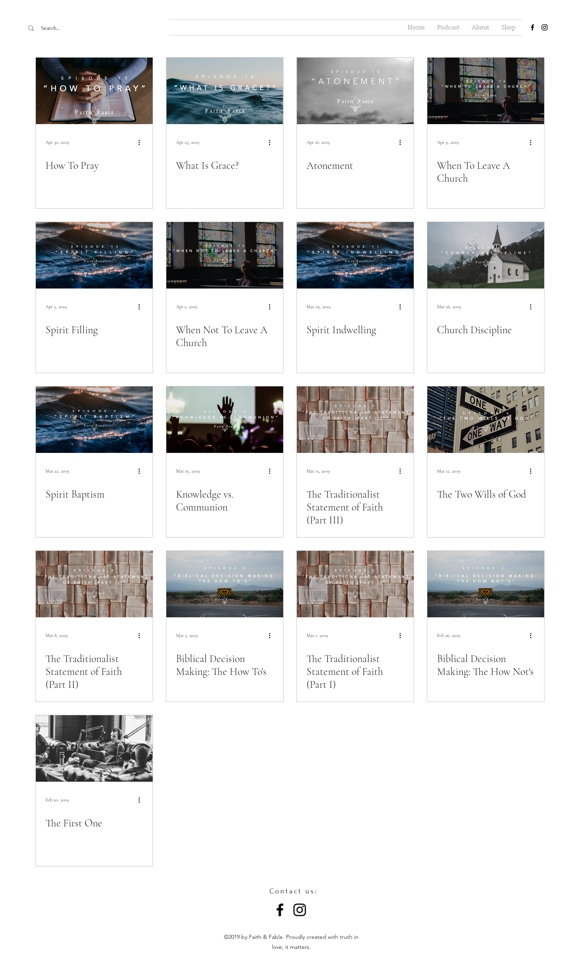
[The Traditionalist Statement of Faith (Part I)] (355, 584)
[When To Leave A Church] (485, 91)
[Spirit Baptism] (94, 419)
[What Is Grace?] (224, 91)
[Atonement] (355, 91)
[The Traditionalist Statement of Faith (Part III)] (355, 419)
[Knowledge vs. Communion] (224, 419)
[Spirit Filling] (94, 255)
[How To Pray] (94, 91)
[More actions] (142, 142)
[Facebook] (279, 909)
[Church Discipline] (485, 255)
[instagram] (545, 27)
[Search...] (76, 28)
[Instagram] (299, 909)
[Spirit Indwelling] (355, 255)
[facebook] (532, 27)
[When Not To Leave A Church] (224, 255)
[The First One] (94, 748)
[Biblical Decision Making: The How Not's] (485, 584)
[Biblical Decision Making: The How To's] (224, 584)
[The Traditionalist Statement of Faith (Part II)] (94, 584)
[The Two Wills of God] (485, 419)
